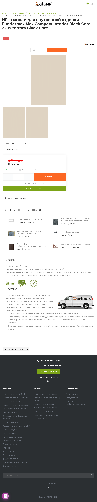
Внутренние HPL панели (16, 349)
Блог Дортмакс (72, 398)
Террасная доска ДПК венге (16, 398)
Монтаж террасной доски (46, 408)
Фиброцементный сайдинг (15, 462)
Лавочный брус (10, 455)
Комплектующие (10, 466)
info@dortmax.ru (50, 377)
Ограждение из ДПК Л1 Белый (29, 219)
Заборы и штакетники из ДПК (16, 426)
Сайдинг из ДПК (10, 412)
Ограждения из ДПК (12, 422)
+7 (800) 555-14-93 (50, 360)
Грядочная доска (10, 459)
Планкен (6, 448)
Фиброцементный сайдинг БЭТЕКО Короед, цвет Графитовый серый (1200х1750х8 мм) (76, 220)
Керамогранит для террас (14, 409)
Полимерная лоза (11, 444)
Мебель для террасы (12, 440)
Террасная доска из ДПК (14, 394)
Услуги (37, 388)
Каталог (7, 388)
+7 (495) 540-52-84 (50, 365)
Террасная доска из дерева (15, 405)
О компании (72, 388)
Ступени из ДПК (10, 429)
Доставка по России (43, 411)
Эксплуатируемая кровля (45, 394)
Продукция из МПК (11, 401)
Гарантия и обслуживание (46, 415)
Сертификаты (72, 394)
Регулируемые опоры (12, 437)
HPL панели (8, 451)
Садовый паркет (10, 433)
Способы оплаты (41, 419)
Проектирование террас (45, 404)
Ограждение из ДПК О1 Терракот (75, 245)
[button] (91, 80)
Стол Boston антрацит (70, 232)
